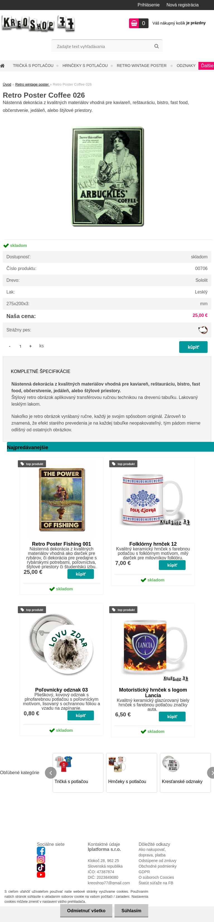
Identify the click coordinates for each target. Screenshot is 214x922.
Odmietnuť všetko (86, 910)
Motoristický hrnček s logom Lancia (153, 692)
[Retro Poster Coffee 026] (107, 116)
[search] (156, 46)
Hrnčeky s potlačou (85, 65)
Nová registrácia (182, 5)
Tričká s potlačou (33, 65)
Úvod (7, 84)
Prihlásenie (149, 5)
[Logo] (38, 24)
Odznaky (186, 65)
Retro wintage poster (142, 65)
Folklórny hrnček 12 (153, 544)
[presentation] (51, 773)
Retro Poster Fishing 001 (61, 544)
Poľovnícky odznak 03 (61, 690)
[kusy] (20, 346)
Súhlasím (131, 910)
